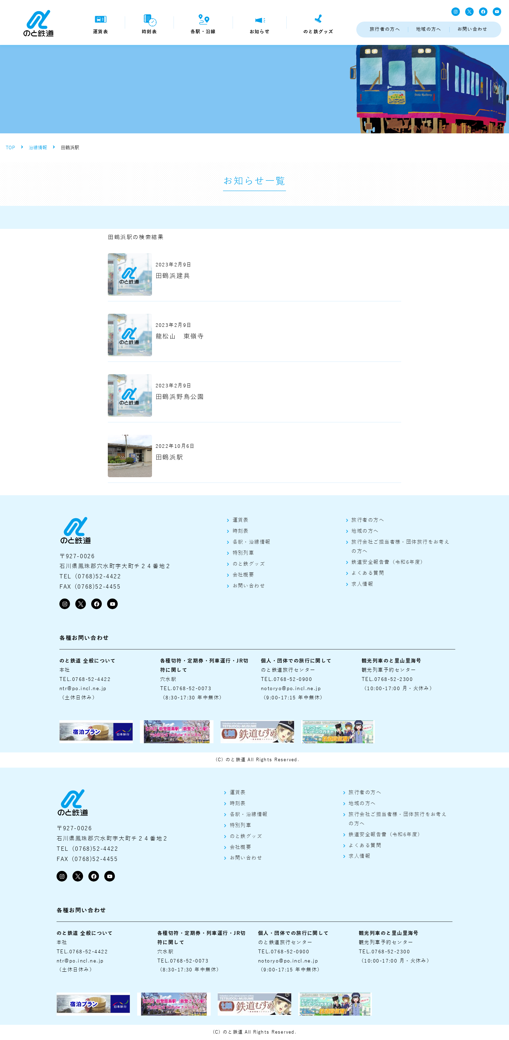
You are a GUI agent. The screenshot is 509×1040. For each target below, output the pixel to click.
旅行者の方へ (385, 29)
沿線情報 (38, 147)
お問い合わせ (472, 29)
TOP (10, 147)
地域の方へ (428, 29)
